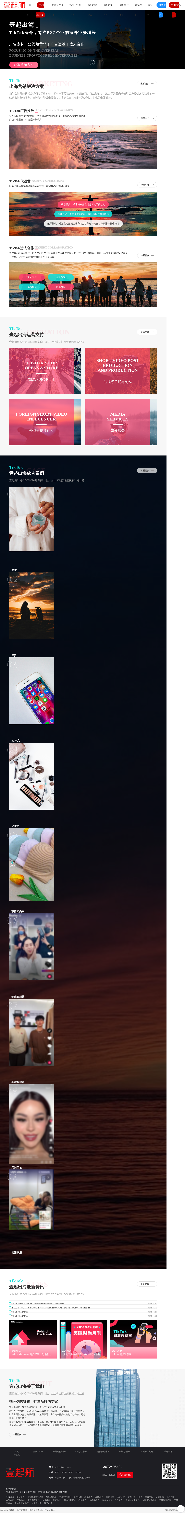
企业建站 (46, 1500)
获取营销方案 (24, 64)
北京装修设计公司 (35, 1497)
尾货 (140, 1497)
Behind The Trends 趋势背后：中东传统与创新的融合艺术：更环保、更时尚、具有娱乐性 (50, 1308)
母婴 (14, 655)
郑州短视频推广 (60, 1452)
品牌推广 (88, 1497)
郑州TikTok (38, 1452)
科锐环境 (170, 1497)
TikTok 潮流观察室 (19, 1312)
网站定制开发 (70, 1500)
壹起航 (17, 1455)
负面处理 (131, 1497)
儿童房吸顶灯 (33, 1500)
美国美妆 (16, 1167)
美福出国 (110, 1497)
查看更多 (146, 83)
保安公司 (119, 1500)
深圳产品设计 (65, 1497)
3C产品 (15, 740)
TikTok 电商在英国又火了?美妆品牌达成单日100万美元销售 (37, 1304)
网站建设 (20, 1497)
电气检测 (78, 1497)
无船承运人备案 (22, 1503)
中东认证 (121, 1497)
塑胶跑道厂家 (165, 1500)
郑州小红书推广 (82, 1452)
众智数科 (160, 1497)
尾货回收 (149, 1497)
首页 (17, 1452)
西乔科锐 (21, 1500)
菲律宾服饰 (17, 996)
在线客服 (125, 1475)
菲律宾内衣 (17, 911)
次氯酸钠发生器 (132, 1500)
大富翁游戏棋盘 (149, 1500)
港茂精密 (10, 1500)
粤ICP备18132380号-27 (175, 1510)
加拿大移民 (36, 1503)
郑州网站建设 (103, 1452)
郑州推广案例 (147, 1452)
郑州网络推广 (125, 1452)
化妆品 (15, 826)
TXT (53, 1510)
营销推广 (57, 1500)
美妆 (14, 570)
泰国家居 (16, 1252)
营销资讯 (168, 1452)
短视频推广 (94, 1500)
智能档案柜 (51, 1497)
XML (40, 1510)
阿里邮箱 (48, 1503)
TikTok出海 (107, 1500)
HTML (47, 1510)
